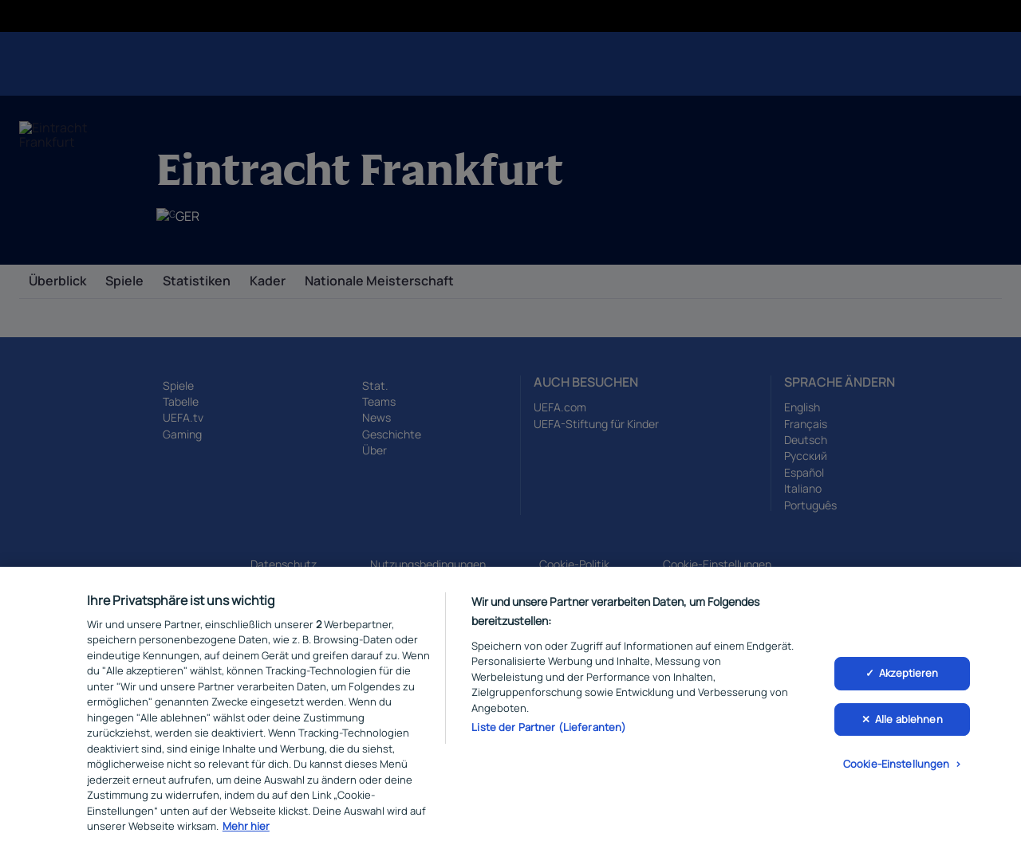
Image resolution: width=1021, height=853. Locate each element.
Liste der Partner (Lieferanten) (548, 732)
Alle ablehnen (909, 723)
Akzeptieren (908, 677)
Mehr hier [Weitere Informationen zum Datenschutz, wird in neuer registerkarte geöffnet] (246, 831)
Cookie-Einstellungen (896, 768)
